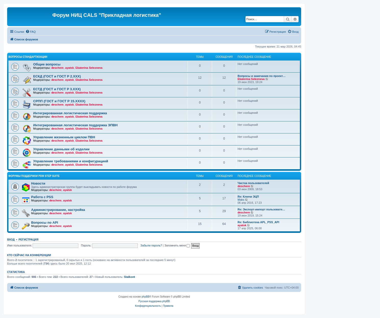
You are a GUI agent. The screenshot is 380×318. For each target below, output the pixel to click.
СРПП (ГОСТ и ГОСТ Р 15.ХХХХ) (59, 101)
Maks (241, 199)
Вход (11, 239)
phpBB (145, 296)
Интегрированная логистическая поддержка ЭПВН (75, 125)
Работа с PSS (42, 197)
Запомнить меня (177, 245)
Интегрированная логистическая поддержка (70, 113)
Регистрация (29, 239)
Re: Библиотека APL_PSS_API (258, 222)
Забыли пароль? (151, 245)
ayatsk (69, 67)
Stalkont (129, 276)
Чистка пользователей (253, 183)
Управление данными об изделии (61, 149)
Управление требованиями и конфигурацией (70, 161)
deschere (57, 67)
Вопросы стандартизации (27, 56)
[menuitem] (31, 32)
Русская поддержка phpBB (154, 301)
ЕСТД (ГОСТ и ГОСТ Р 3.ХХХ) (57, 89)
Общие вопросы (46, 64)
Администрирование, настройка (58, 210)
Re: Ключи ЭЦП (248, 196)
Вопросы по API (44, 222)
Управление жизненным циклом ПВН (64, 137)
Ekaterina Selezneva (89, 67)
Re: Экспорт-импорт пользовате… (261, 209)
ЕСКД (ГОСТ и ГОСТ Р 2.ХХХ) (57, 76)
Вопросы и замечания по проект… (262, 75)
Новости (38, 183)
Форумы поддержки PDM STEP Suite (34, 176)
